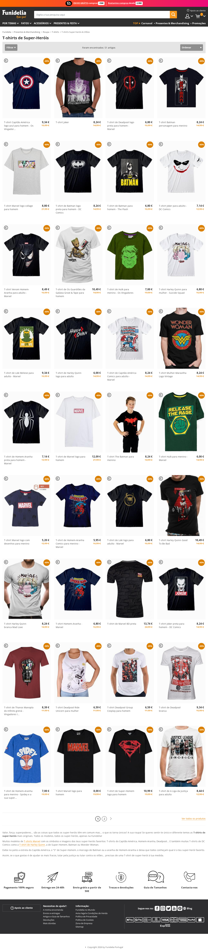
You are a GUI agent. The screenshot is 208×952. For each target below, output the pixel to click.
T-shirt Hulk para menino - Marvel (173, 458)
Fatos (25, 23)
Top (135, 23)
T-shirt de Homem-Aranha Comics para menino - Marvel (70, 544)
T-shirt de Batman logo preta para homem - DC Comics (68, 209)
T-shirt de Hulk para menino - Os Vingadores (120, 291)
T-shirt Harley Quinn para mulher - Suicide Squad (173, 291)
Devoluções (48, 919)
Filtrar (9, 47)
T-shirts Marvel (32, 841)
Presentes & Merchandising (27, 32)
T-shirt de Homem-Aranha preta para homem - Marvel (18, 460)
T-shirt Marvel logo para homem (69, 792)
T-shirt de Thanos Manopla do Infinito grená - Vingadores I (18, 711)
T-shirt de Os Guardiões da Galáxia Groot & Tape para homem (70, 293)
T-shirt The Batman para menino (120, 458)
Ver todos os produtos (194, 818)
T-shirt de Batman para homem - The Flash (120, 207)
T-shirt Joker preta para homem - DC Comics (171, 625)
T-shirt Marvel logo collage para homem (18, 207)
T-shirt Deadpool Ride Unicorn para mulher (67, 709)
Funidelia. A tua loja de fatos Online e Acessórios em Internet (14, 14)
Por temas (9, 23)
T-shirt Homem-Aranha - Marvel (69, 625)
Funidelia (6, 32)
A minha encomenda (53, 909)
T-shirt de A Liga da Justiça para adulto (173, 792)
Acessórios (41, 23)
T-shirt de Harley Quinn (32, 844)
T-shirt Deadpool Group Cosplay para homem (120, 709)
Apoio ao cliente (22, 908)
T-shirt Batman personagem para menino (173, 124)
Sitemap (80, 926)
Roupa (46, 32)
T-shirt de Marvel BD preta (121, 623)
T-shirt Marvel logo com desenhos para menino (17, 542)
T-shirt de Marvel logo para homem (70, 458)
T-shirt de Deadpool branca (170, 709)
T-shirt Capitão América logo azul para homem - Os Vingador (18, 126)
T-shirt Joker (62, 122)
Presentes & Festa (65, 23)
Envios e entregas (51, 913)
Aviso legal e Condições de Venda (91, 913)
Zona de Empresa (84, 923)
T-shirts (55, 32)
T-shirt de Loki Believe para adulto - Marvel (19, 374)
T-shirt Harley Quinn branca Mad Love (15, 625)
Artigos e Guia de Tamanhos (56, 916)
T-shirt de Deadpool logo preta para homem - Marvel (120, 126)
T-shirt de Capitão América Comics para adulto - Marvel (121, 376)
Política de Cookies (85, 919)
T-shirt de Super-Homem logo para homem (120, 792)
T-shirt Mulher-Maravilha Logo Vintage (172, 374)
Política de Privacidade (86, 916)
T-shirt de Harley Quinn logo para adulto (68, 374)
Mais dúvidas (49, 923)
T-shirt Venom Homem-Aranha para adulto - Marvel (16, 293)
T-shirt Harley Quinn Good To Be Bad (173, 542)
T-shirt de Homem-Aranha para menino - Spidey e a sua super (18, 794)
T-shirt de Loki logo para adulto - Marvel (120, 542)
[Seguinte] (110, 818)
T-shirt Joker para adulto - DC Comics (173, 207)
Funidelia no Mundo (85, 909)
